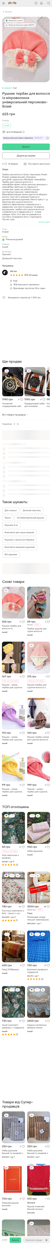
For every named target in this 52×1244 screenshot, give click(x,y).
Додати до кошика (26, 155)
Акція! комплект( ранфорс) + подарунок (13, 1026)
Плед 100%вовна (10, 969)
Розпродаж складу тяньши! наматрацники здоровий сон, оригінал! (38, 918)
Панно (8, 518)
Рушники (8, 12)
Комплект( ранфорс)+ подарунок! (37, 971)
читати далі (44, 222)
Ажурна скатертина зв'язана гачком (36, 1026)
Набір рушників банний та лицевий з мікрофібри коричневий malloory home (37, 1152)
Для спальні (11, 510)
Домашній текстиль (12, 258)
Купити (26, 147)
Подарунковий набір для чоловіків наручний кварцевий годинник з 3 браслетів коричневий (34, 405)
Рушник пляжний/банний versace (36, 1208)
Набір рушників (34, 851)
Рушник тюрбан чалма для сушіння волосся (38, 738)
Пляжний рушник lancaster (10, 1204)
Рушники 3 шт (11, 525)
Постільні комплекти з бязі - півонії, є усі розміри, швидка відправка (13, 912)
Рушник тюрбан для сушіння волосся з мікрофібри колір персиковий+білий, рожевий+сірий (36, 686)
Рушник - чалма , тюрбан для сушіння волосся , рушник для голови (12, 686)
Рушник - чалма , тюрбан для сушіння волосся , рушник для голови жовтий (12, 790)
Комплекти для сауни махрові (19, 532)
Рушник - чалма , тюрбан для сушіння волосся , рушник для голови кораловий (37, 790)
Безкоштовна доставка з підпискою (26, 138)
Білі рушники (11, 554)
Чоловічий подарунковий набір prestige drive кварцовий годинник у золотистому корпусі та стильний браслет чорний (12, 405)
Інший (6, 125)
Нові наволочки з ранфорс (10, 856)
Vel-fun (13, 271)
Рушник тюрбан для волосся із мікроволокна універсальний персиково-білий (11, 627)
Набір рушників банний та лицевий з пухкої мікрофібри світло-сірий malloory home (12, 1152)
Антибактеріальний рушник (30, 518)
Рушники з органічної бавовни (19, 540)
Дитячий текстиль (32, 510)
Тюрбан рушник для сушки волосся (36, 630)
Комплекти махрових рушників (20, 547)
